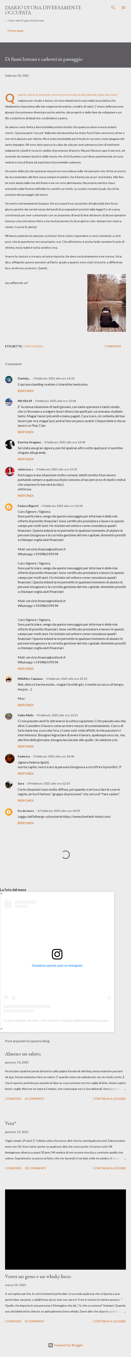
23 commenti (35, 1168)
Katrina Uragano (29, 442)
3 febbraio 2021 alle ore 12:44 (64, 442)
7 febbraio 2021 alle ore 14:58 (53, 756)
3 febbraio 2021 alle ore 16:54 (62, 506)
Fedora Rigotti (28, 506)
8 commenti (34, 1098)
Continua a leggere (109, 1098)
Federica (24, 756)
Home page (15, 30)
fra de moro (26, 810)
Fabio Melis (26, 715)
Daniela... (24, 378)
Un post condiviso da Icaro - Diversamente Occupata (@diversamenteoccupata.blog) (59, 1020)
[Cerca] (113, 7)
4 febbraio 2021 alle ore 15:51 (57, 715)
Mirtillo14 (25, 401)
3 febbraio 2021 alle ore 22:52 (66, 678)
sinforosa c (25, 469)
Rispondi (26, 391)
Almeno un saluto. (23, 1053)
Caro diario (33, 346)
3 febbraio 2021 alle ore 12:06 (55, 401)
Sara (21, 783)
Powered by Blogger (65, 1345)
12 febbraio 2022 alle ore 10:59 (58, 810)
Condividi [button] (113, 346)
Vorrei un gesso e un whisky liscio (38, 1276)
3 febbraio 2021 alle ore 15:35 (56, 469)
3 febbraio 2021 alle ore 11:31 (54, 378)
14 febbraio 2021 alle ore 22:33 (48, 783)
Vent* (10, 1123)
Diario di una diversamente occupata (43, 10)
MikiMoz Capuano (30, 678)
